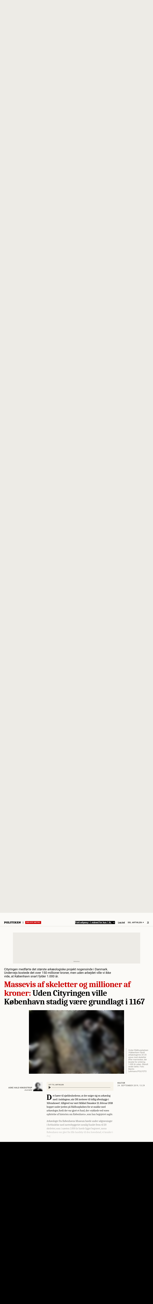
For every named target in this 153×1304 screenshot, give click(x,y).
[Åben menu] (148, 922)
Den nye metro (33, 922)
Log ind (121, 922)
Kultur (121, 1083)
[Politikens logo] (12, 922)
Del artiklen (136, 922)
